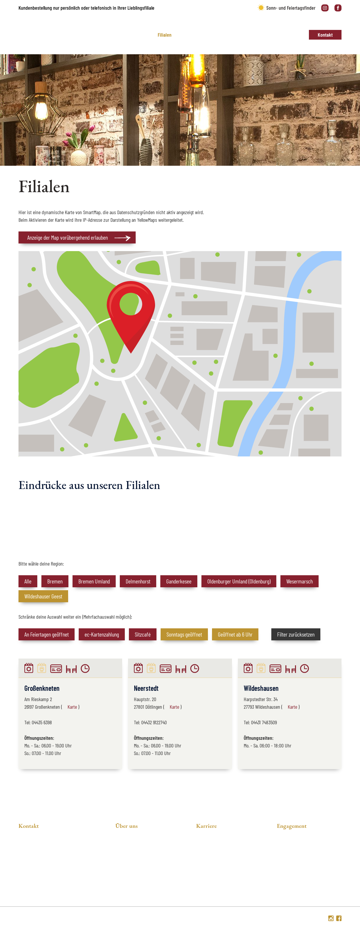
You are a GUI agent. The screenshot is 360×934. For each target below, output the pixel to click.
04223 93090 (40, 886)
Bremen (55, 581)
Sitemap (316, 919)
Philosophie (127, 845)
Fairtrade (286, 866)
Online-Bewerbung (215, 866)
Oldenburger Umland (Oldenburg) (238, 581)
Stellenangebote (213, 845)
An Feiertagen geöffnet (46, 634)
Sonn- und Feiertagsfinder (290, 7)
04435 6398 (42, 722)
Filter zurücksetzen (295, 634)
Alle (27, 581)
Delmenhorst (138, 581)
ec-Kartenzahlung (102, 634)
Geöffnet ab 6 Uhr (235, 634)
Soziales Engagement (137, 856)
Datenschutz (277, 919)
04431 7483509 (264, 722)
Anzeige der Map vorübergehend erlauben (67, 237)
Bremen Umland (94, 581)
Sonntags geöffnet (184, 634)
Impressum (298, 919)
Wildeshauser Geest (43, 596)
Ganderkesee (178, 581)
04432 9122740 (154, 722)
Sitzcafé (143, 634)
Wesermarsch (299, 581)
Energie (285, 856)
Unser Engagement (297, 845)
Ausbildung (208, 856)
